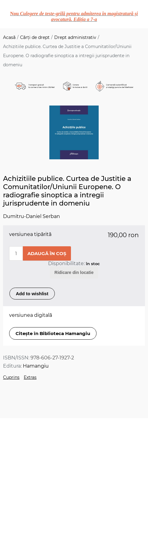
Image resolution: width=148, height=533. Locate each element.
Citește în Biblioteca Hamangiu (53, 333)
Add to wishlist (32, 293)
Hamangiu (36, 366)
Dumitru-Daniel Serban (31, 216)
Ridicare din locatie (74, 272)
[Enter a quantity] (16, 253)
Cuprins (11, 377)
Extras (30, 377)
